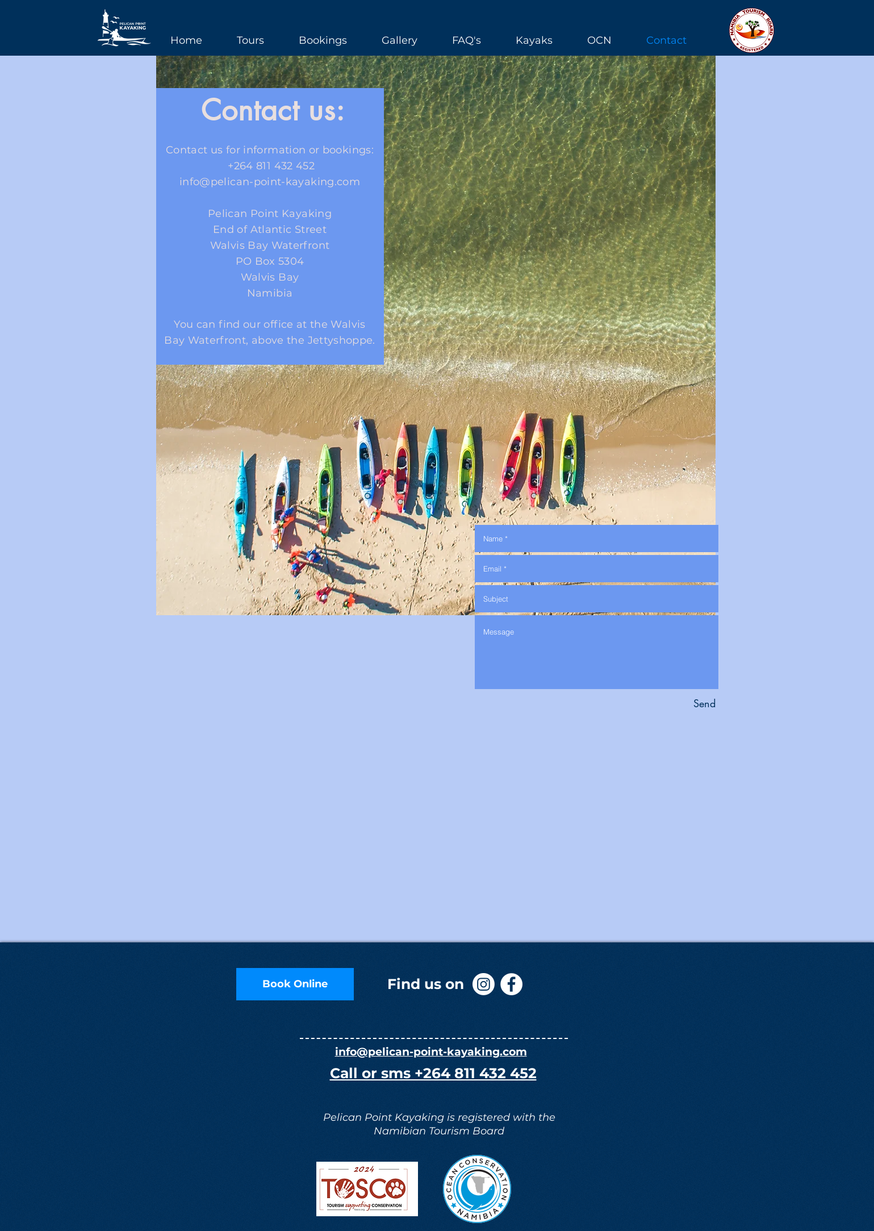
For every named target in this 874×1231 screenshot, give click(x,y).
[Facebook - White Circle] (511, 984)
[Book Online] (295, 984)
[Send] (704, 703)
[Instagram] (483, 984)
